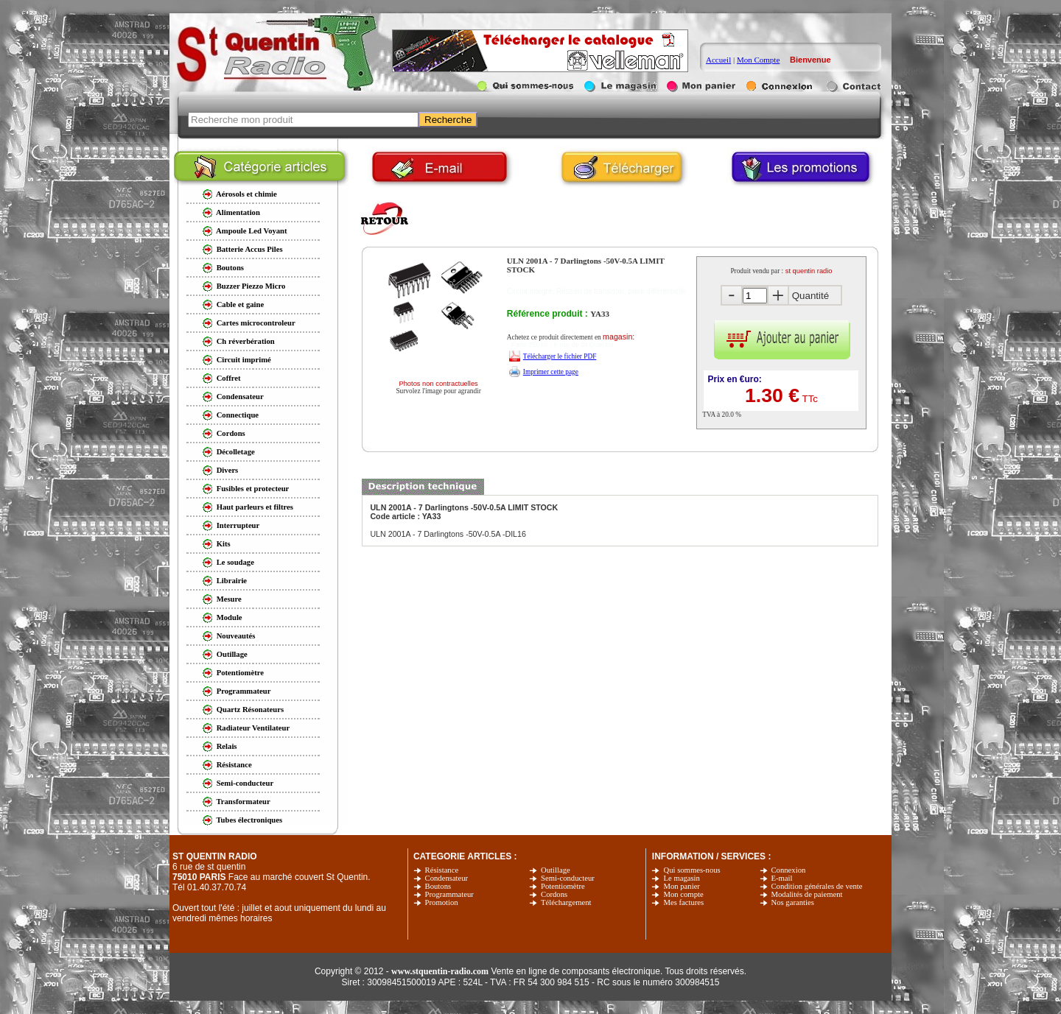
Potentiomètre (563, 886)
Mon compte (683, 894)
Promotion (441, 902)
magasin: (618, 336)
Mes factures (683, 902)
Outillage (555, 870)
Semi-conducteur (568, 878)
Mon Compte (758, 59)
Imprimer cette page (550, 372)
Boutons (438, 886)
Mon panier (681, 886)
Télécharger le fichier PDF (560, 356)
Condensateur (447, 878)
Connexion (788, 870)
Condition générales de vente (817, 886)
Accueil (718, 59)
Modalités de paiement (807, 894)
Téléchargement (566, 902)
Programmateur (449, 894)
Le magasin (681, 878)
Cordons (554, 894)
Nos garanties (792, 902)
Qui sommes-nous (691, 870)
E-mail (782, 878)
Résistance (442, 870)
